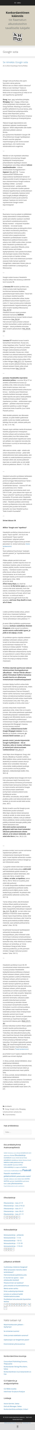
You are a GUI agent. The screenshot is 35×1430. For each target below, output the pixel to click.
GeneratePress (17, 1419)
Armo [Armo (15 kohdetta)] (12, 1155)
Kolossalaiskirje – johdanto (14, 1235)
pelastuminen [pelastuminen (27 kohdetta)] (10, 1176)
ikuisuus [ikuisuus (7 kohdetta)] (25, 1160)
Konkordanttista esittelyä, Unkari (16, 1409)
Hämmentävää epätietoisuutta (15, 1275)
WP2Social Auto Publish (10, 1423)
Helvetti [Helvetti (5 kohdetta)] (13, 1157)
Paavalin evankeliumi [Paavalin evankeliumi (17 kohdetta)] (12, 1173)
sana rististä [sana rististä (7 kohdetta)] (17, 1179)
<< (5, 1217)
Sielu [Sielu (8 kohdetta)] (22, 1179)
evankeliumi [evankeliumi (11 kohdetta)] (7, 1158)
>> (18, 1217)
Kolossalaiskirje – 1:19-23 (13, 1246)
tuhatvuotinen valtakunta (12, 1112)
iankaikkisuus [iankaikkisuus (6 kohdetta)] (14, 1160)
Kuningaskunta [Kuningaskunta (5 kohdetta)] (17, 1167)
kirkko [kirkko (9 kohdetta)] (21, 1165)
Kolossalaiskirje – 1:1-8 (12, 1238)
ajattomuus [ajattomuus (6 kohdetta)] (7, 1155)
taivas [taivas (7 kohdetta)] (27, 1181)
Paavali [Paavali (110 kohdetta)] (26, 1170)
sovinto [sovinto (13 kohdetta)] (27, 1179)
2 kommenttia (10, 1115)
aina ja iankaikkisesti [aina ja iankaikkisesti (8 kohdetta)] (22, 1153)
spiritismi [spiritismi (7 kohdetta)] (12, 1181)
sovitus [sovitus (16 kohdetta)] (6, 1181)
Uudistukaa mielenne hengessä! (15, 1267)
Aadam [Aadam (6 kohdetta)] (5, 1153)
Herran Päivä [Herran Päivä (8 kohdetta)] (23, 1158)
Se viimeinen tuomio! (11, 1331)
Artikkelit (8, 1106)
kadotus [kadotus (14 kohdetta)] (7, 1162)
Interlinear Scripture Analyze (14, 1391)
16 (29, 1305)
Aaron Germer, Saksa (11, 1403)
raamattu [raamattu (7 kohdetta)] (6, 1179)
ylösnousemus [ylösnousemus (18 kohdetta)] (17, 1183)
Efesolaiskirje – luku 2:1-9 (13, 1203)
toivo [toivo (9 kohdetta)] (5, 1183)
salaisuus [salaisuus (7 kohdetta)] (11, 1179)
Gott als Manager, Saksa (13, 1406)
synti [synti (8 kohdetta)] (24, 1181)
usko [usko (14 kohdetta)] (9, 1183)
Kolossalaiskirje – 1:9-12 (13, 1240)
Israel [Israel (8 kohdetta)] (29, 1160)
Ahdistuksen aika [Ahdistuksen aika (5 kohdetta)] (12, 1153)
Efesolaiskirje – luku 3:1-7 (13, 1208)
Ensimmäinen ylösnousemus (14, 1344)
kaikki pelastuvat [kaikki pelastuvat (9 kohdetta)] (15, 1162)
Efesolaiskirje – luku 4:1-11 (14, 1214)
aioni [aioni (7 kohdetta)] (30, 1153)
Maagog (22, 1109)
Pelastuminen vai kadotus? (14, 1283)
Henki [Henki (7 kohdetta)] (17, 1158)
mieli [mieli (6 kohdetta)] (20, 1170)
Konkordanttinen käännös (17, 14)
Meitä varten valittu (11, 1288)
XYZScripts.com (27, 1423)
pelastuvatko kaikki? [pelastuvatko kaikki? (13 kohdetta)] (24, 1176)
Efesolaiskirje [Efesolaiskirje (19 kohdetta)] (20, 1155)
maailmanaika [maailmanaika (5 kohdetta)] (7, 1170)
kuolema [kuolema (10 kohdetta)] (24, 1167)
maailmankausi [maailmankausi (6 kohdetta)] (15, 1170)
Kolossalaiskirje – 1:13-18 (13, 1243)
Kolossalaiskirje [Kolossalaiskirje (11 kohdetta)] (9, 1167)
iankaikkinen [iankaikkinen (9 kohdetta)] (7, 1160)
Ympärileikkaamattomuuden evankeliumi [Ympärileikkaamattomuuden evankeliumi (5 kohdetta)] (14, 1186)
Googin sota (14, 1109)
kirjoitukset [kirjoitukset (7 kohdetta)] (16, 1165)
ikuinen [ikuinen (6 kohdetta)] (21, 1160)
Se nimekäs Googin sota (15, 62)
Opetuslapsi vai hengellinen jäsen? (16, 1340)
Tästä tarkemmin (21, 1049)
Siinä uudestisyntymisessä (13, 1291)
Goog (7, 1109)
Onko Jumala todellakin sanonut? (16, 1335)
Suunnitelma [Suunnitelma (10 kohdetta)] (18, 1181)
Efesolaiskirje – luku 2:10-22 (14, 1206)
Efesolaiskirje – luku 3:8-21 (14, 1211)
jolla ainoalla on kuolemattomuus (16, 1286)
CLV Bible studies (10, 1389)
